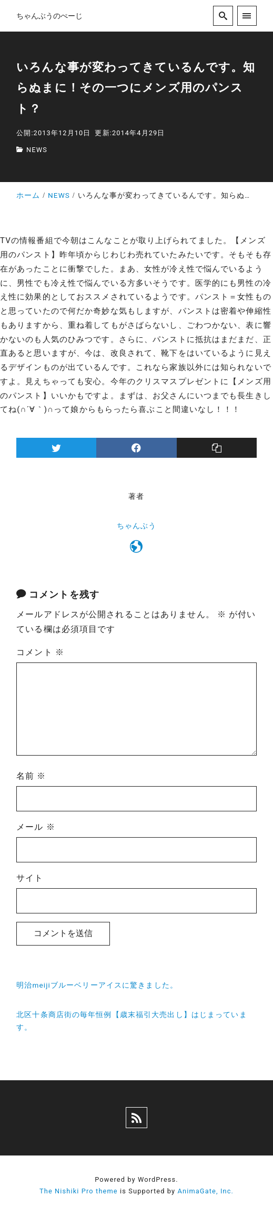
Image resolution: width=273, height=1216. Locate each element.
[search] (222, 15)
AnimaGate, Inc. (206, 1191)
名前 (31, 776)
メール (35, 827)
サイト (29, 878)
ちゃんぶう (137, 525)
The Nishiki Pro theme (78, 1191)
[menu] (247, 15)
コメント (40, 652)
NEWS (36, 150)
